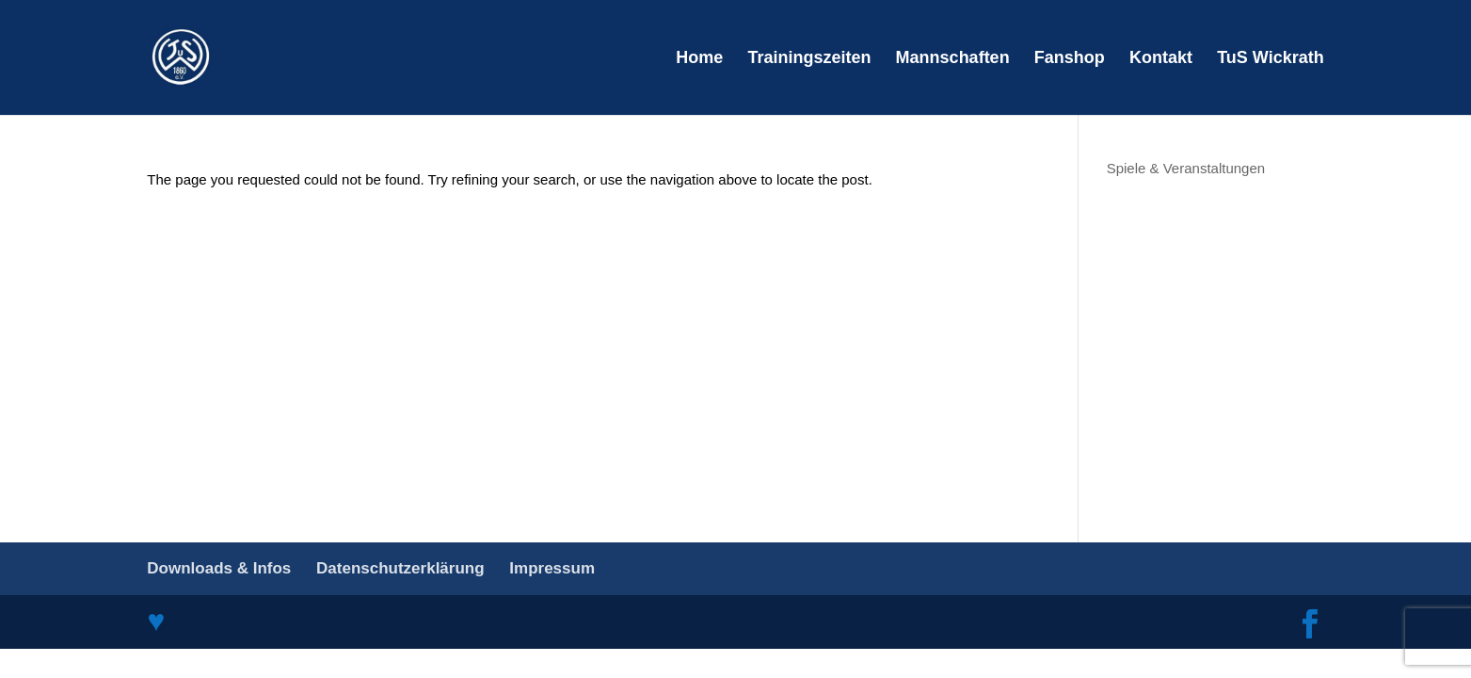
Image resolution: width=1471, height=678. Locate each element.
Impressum (552, 568)
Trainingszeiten (809, 59)
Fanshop (1069, 59)
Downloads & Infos (219, 568)
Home (699, 59)
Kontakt (1160, 59)
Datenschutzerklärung (400, 568)
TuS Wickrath (1270, 59)
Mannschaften (953, 59)
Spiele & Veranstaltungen (1186, 168)
